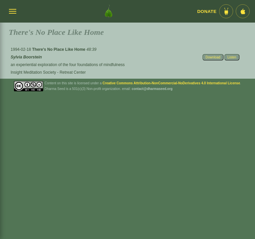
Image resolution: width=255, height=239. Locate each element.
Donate (206, 11)
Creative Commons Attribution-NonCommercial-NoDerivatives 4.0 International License (171, 83)
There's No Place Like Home (59, 49)
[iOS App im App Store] (243, 11)
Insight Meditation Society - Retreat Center (48, 72)
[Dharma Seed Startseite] (108, 11)
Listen (231, 57)
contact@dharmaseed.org (152, 89)
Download (213, 57)
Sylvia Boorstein (26, 57)
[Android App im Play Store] (226, 11)
